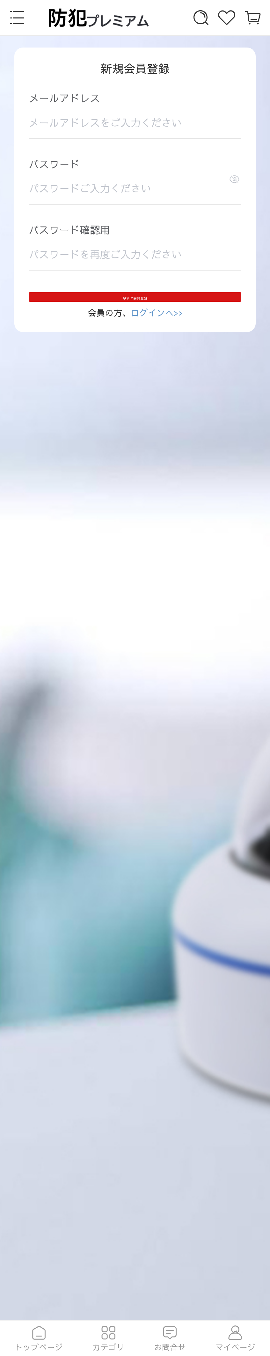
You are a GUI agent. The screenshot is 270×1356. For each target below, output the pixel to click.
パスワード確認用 (69, 231)
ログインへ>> (157, 333)
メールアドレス (64, 99)
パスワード (54, 165)
